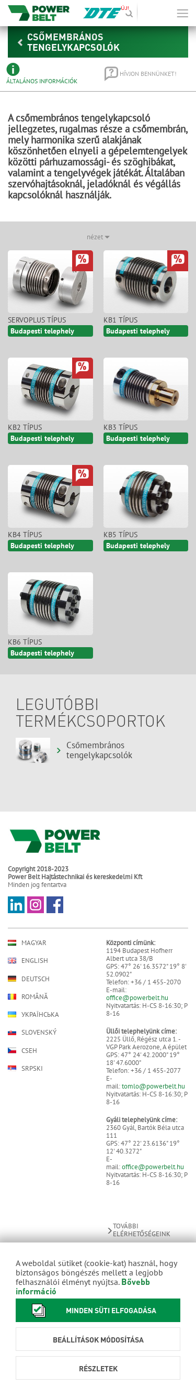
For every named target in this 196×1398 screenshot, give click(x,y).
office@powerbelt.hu (137, 997)
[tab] (48, 74)
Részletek (98, 1368)
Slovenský (32, 1032)
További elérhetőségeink (138, 1230)
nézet (98, 236)
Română (28, 997)
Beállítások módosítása (98, 1339)
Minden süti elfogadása (91, 1310)
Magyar (27, 943)
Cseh (22, 1050)
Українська (33, 1014)
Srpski (25, 1068)
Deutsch (29, 978)
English (28, 960)
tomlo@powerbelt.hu (153, 1086)
